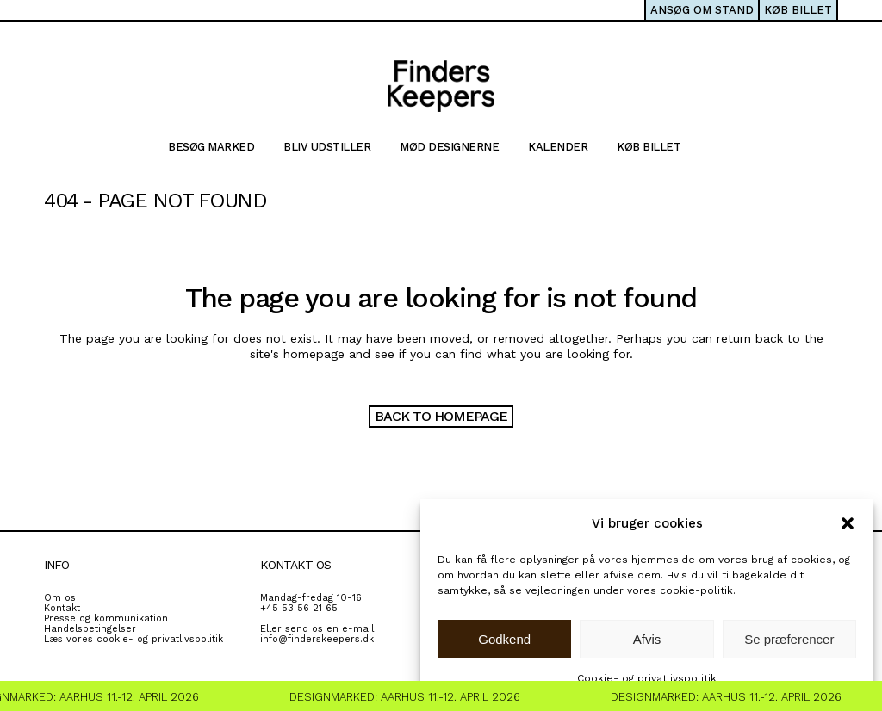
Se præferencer (789, 639)
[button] (847, 523)
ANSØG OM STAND (702, 9)
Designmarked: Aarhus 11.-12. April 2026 (410, 696)
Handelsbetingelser (90, 628)
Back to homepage (441, 416)
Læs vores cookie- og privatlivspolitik (133, 639)
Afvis (647, 639)
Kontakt (62, 608)
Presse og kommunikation (106, 618)
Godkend (504, 639)
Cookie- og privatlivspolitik (647, 678)
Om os (60, 597)
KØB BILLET (798, 9)
